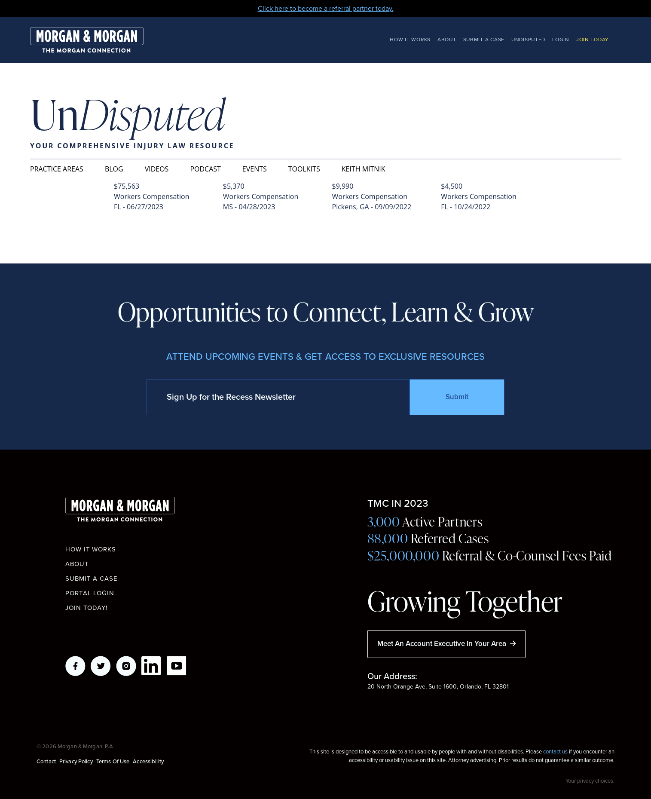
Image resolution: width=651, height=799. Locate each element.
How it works (90, 549)
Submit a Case (483, 39)
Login (560, 39)
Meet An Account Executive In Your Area (446, 643)
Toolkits (304, 169)
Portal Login (89, 593)
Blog (114, 169)
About (446, 39)
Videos (157, 169)
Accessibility (148, 761)
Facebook (75, 666)
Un (127, 116)
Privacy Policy (76, 761)
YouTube (177, 666)
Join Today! (86, 607)
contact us (555, 751)
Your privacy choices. (589, 780)
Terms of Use (113, 761)
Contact (46, 761)
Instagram (126, 666)
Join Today (592, 39)
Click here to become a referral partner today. (326, 8)
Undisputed (528, 39)
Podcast (205, 169)
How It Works (410, 39)
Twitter (101, 666)
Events (254, 169)
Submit (457, 397)
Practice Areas (56, 169)
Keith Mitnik (363, 169)
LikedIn (151, 666)
